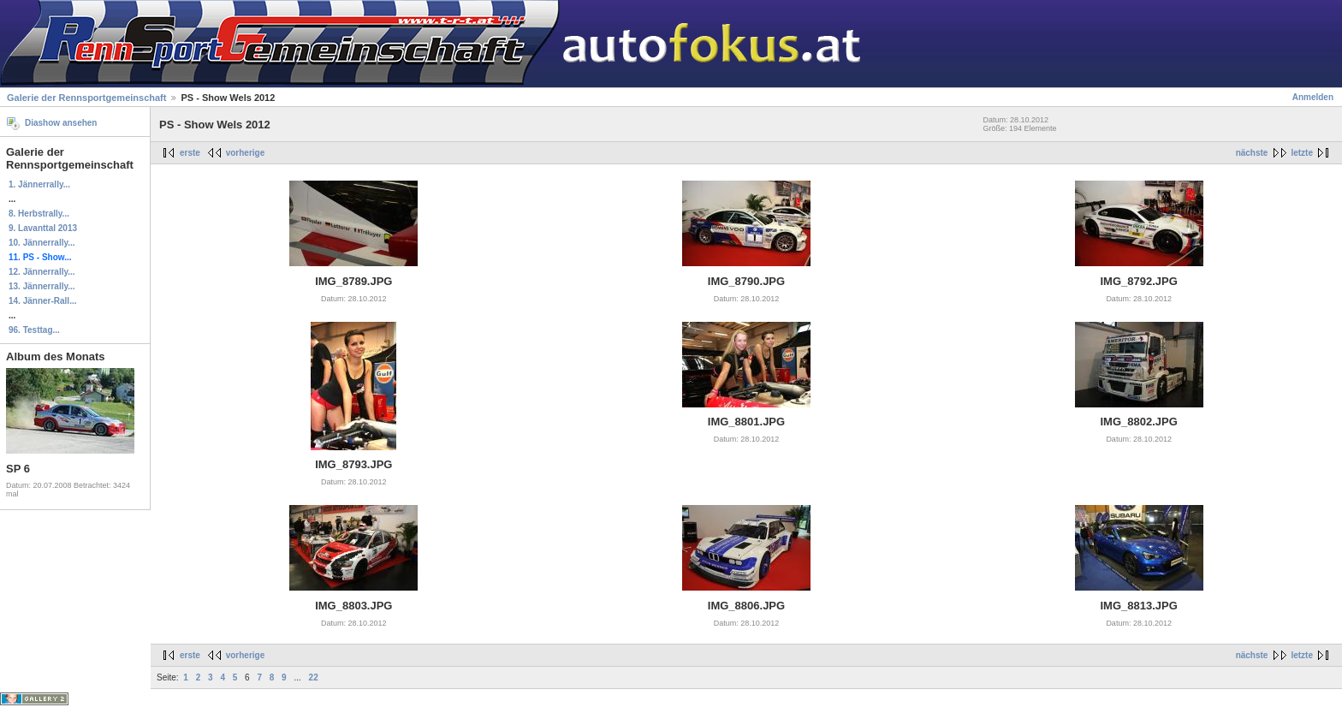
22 (313, 677)
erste (190, 152)
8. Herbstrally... (39, 213)
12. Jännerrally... (42, 271)
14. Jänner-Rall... (42, 301)
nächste (1252, 152)
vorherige (245, 152)
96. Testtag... (34, 330)
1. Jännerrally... (39, 184)
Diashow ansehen (61, 123)
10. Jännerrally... (42, 242)
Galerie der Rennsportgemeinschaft (86, 97)
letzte (1302, 152)
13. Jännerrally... (42, 286)
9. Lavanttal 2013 (43, 228)
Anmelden (1312, 97)
